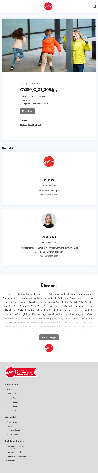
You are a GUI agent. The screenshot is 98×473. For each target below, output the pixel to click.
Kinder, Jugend (34, 124)
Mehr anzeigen (49, 337)
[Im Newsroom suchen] (94, 6)
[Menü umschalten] (4, 6)
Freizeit (23, 124)
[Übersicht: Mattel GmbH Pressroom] (48, 6)
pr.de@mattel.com (49, 194)
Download (27, 111)
